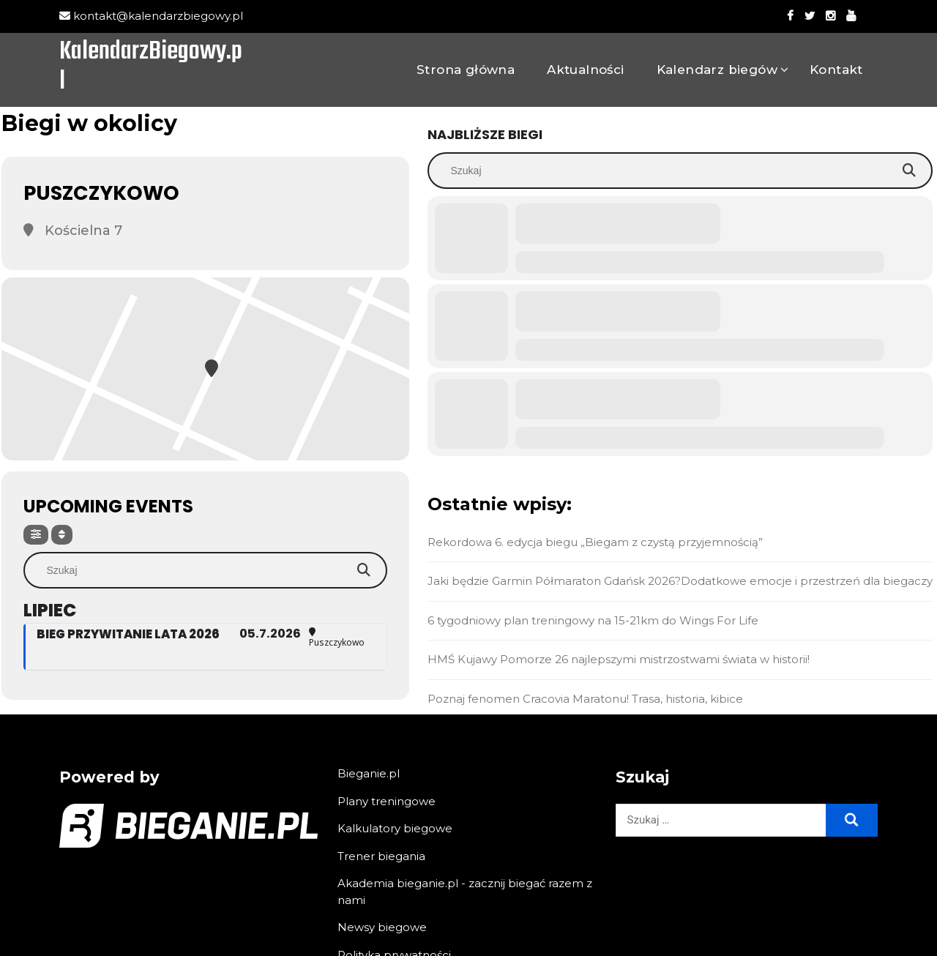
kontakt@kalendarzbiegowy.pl (151, 16)
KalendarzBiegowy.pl (150, 68)
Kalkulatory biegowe (394, 828)
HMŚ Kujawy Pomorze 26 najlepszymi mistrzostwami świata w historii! (619, 659)
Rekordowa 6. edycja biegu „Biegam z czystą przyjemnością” (595, 542)
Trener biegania (381, 856)
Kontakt (836, 69)
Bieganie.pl (368, 773)
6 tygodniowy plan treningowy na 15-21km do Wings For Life (593, 620)
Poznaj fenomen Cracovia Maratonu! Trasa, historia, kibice (585, 699)
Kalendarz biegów (717, 69)
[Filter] (35, 535)
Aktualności (585, 69)
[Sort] (61, 535)
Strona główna (466, 69)
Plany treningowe (386, 801)
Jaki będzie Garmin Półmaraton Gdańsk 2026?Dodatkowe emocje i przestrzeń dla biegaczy (680, 581)
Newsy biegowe (382, 927)
